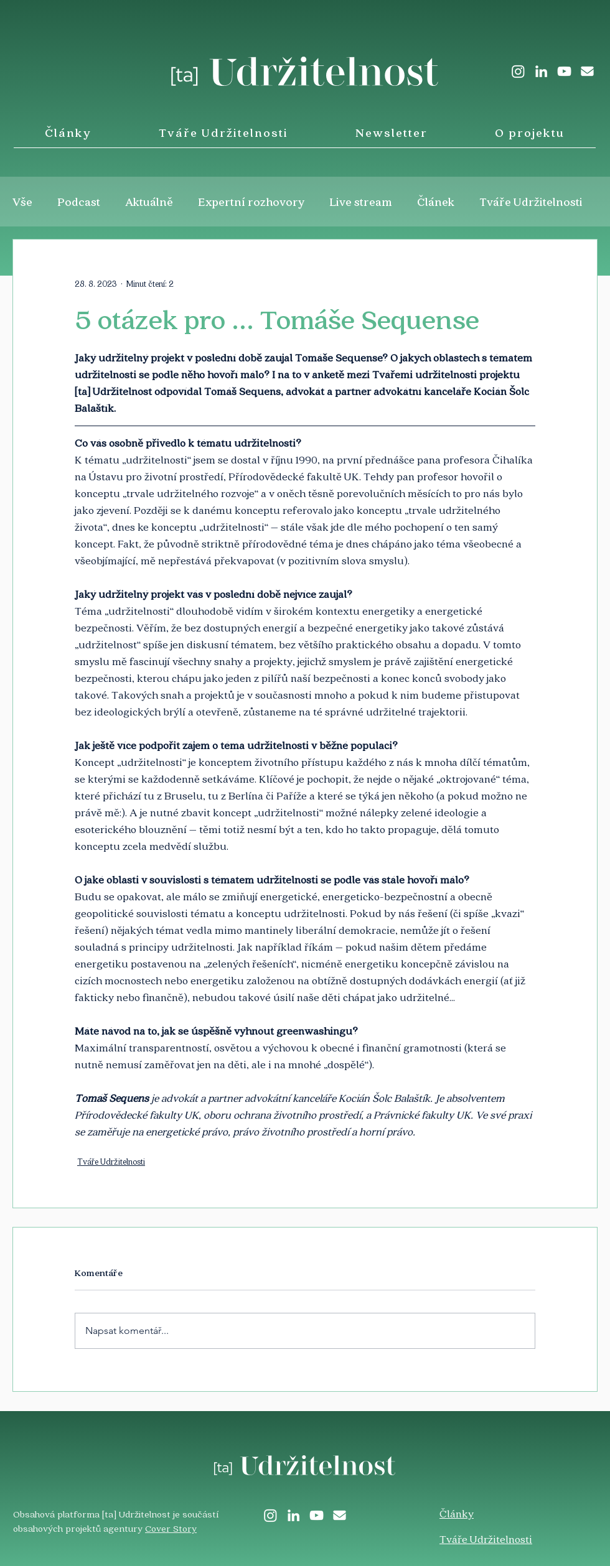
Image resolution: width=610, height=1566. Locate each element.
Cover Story (171, 1528)
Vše (22, 201)
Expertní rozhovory (251, 201)
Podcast (78, 201)
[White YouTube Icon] (564, 71)
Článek (435, 201)
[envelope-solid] (587, 71)
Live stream (361, 201)
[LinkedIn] (541, 71)
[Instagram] (518, 71)
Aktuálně (149, 201)
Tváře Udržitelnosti (531, 201)
